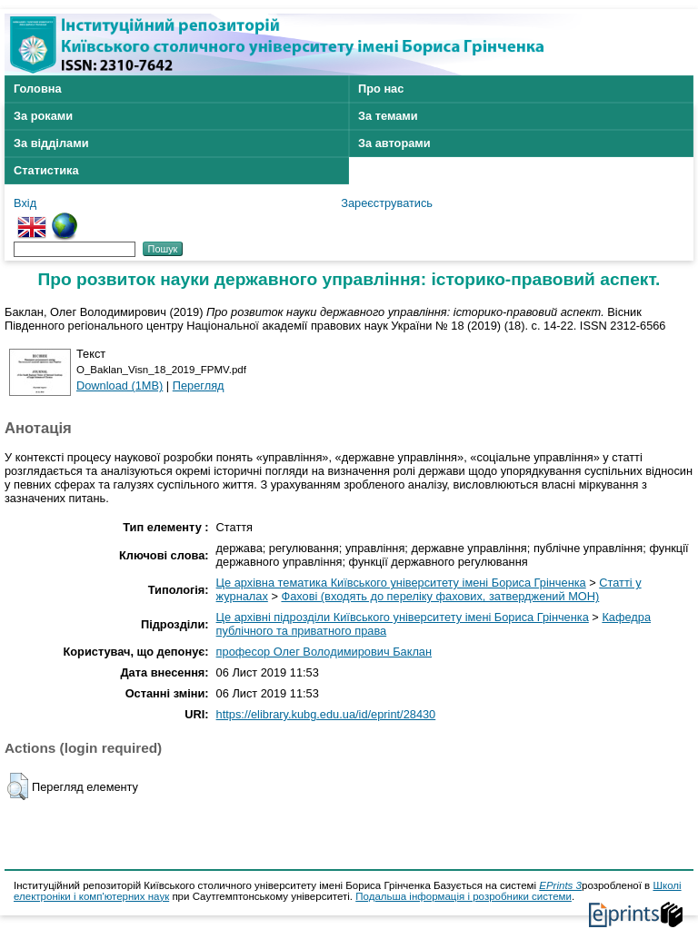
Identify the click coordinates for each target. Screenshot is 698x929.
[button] (17, 786)
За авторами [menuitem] (394, 143)
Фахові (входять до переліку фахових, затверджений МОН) (440, 596)
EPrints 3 (560, 885)
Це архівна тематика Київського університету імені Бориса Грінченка (401, 582)
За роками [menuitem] (43, 116)
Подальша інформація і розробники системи (463, 896)
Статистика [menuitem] (46, 170)
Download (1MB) (119, 385)
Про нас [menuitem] (381, 88)
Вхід (25, 203)
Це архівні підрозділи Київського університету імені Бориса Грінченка (402, 617)
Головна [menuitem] (38, 88)
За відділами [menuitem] (51, 143)
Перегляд (198, 385)
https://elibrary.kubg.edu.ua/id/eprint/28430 (326, 714)
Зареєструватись (387, 203)
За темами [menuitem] (388, 116)
